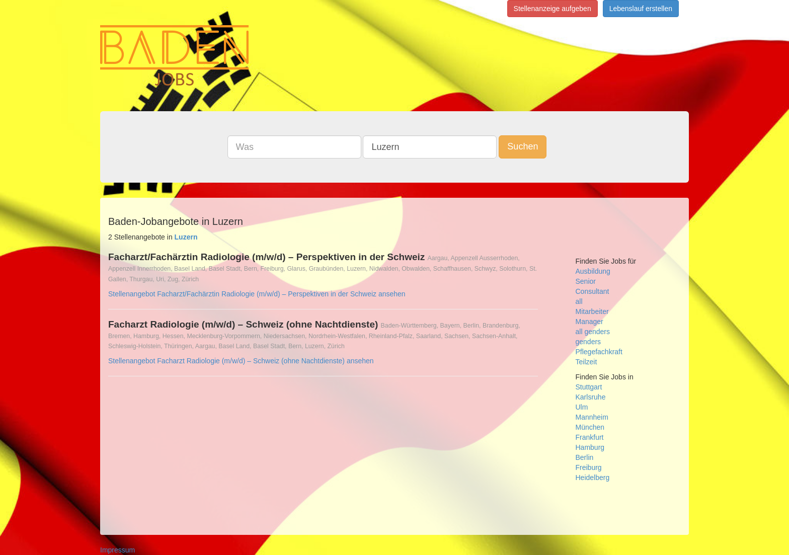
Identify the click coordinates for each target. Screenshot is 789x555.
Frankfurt (590, 437)
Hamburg (590, 447)
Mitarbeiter (592, 311)
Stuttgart (589, 387)
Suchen (522, 146)
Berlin (585, 457)
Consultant (592, 291)
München (590, 427)
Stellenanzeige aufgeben (552, 9)
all (579, 301)
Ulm (582, 407)
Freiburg (589, 467)
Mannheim (592, 417)
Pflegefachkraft (599, 352)
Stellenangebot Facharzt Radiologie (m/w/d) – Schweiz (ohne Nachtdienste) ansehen (241, 361)
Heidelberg (593, 477)
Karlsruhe (591, 397)
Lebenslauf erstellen (640, 9)
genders (588, 342)
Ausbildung (593, 271)
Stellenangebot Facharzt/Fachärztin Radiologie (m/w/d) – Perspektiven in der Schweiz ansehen (257, 294)
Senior (586, 281)
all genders (593, 332)
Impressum (117, 550)
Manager (589, 322)
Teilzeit (586, 362)
